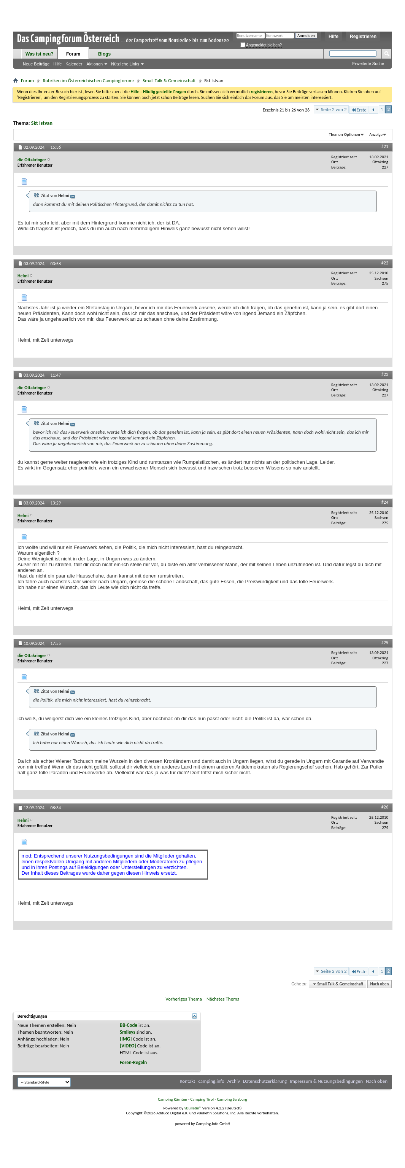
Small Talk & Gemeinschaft (169, 80)
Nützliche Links (125, 64)
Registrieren (363, 36)
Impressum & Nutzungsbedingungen (326, 1081)
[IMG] (126, 1039)
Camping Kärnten (172, 1099)
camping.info (211, 1081)
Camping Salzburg (232, 1099)
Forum (73, 54)
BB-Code (128, 1025)
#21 (384, 146)
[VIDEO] (128, 1046)
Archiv (233, 1081)
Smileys (127, 1032)
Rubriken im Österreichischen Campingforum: (88, 80)
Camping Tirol (202, 1099)
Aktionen (94, 64)
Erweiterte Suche (368, 63)
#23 (384, 374)
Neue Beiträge (36, 64)
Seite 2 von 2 (334, 109)
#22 (384, 263)
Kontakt (187, 1081)
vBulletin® (193, 1108)
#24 (384, 502)
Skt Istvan (41, 123)
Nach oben (379, 984)
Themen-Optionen (344, 134)
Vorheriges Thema (183, 999)
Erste (359, 110)
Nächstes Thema (223, 999)
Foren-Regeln (133, 1062)
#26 (384, 807)
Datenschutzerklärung (265, 1081)
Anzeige (376, 134)
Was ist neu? (39, 54)
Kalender (73, 64)
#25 (384, 642)
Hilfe (333, 36)
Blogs (104, 54)
